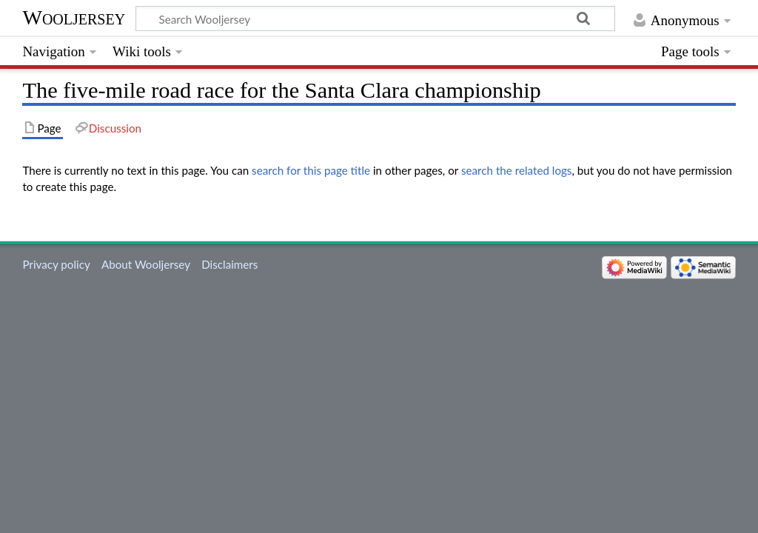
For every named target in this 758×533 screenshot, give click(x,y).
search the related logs (516, 170)
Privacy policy (56, 264)
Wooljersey (73, 17)
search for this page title (311, 170)
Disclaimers (229, 264)
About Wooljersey (145, 264)
